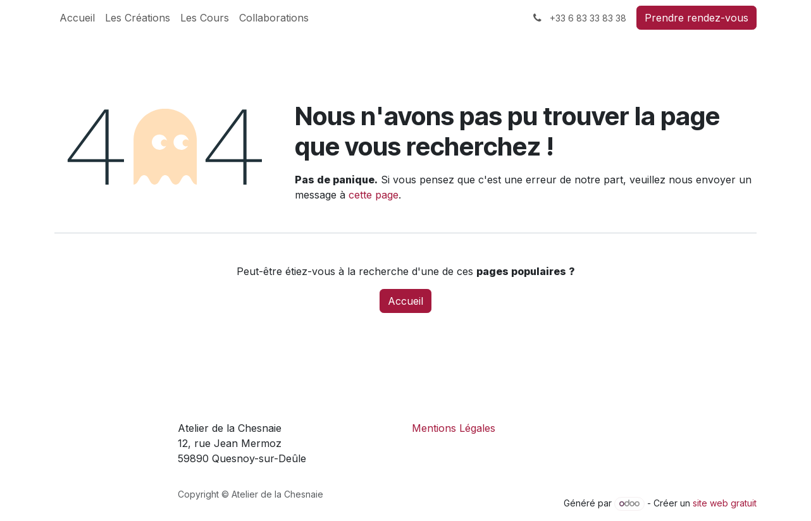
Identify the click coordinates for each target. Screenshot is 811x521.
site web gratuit (725, 503)
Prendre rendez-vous (696, 17)
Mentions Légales (453, 428)
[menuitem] (77, 17)
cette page (374, 194)
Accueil (405, 301)
